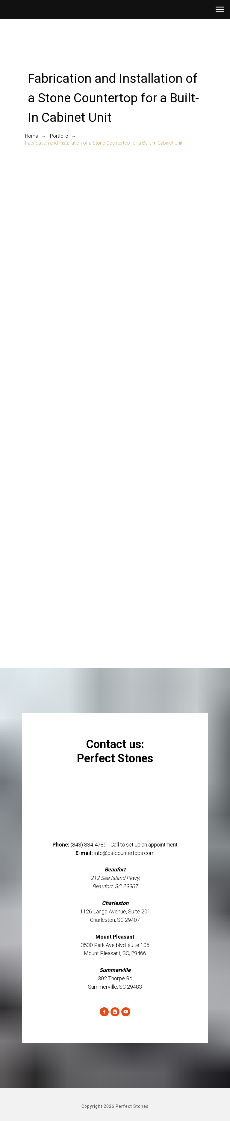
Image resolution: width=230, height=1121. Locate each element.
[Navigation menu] (220, 10)
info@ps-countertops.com (124, 853)
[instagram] (115, 1011)
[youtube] (125, 1011)
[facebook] (104, 1011)
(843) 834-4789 (89, 844)
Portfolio (59, 136)
